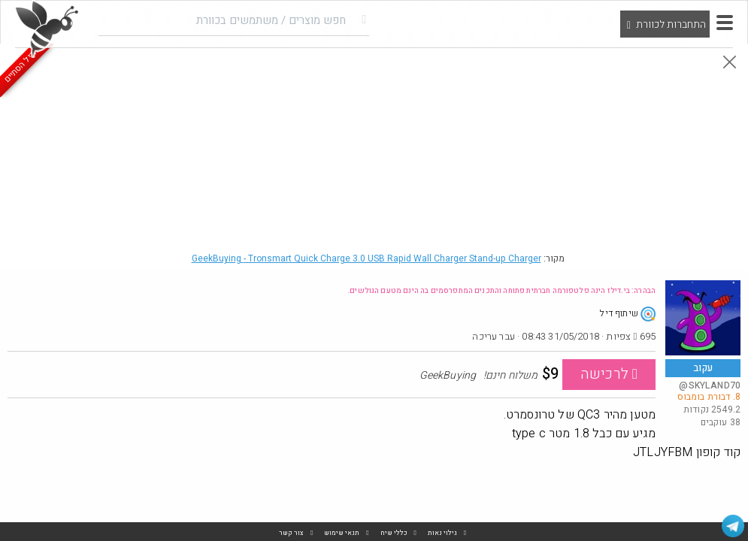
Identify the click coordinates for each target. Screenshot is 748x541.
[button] (724, 22)
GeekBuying (366, 258)
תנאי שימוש (341, 533)
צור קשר (291, 533)
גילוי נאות (442, 533)
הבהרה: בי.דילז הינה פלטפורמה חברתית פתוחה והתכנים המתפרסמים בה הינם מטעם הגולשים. (501, 291)
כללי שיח (393, 533)
